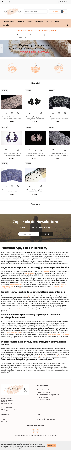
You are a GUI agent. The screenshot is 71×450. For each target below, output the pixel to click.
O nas (3, 419)
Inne (57, 22)
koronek (46, 271)
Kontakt (4, 421)
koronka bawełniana (20, 309)
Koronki (20, 22)
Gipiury (49, 22)
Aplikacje (39, 22)
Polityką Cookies (29, 443)
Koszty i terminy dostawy (45, 390)
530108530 (3, 1)
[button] (42, 386)
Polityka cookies (42, 397)
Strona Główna (8, 22)
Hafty (29, 22)
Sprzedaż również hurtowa (46, 419)
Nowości (6, 25)
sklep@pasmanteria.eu (11, 410)
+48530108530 (8, 407)
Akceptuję (51, 445)
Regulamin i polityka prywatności (48, 395)
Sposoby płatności (43, 399)
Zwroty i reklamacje (43, 392)
